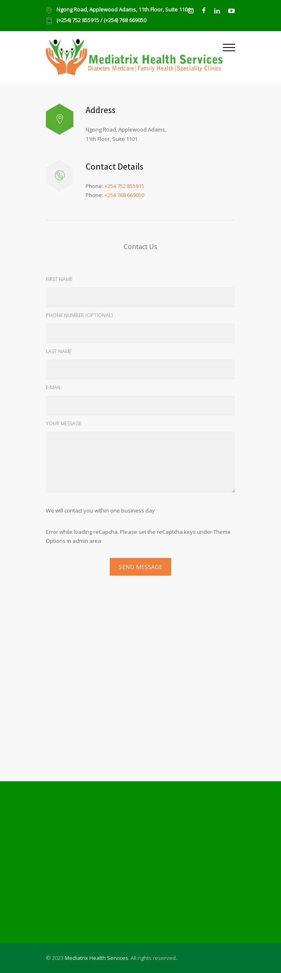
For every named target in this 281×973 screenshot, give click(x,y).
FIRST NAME (59, 279)
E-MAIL (53, 387)
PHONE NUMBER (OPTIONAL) (79, 315)
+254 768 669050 (124, 195)
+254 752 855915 (124, 186)
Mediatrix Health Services (96, 958)
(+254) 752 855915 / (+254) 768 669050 (101, 21)
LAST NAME (59, 351)
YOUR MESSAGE (64, 423)
